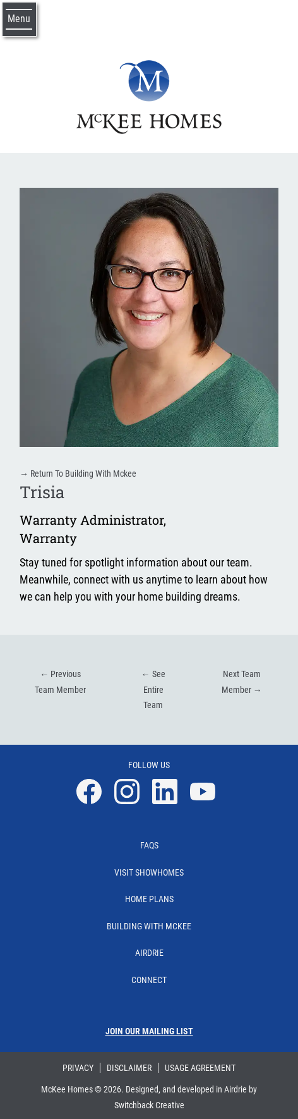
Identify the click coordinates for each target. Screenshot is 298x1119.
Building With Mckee (149, 926)
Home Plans (149, 899)
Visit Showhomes (149, 872)
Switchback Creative (149, 1105)
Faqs (149, 845)
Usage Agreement (200, 1068)
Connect (149, 980)
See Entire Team (153, 689)
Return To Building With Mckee (78, 473)
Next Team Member (242, 682)
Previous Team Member (60, 682)
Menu (19, 19)
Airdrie (149, 953)
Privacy (78, 1068)
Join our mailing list (149, 1031)
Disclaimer (129, 1068)
